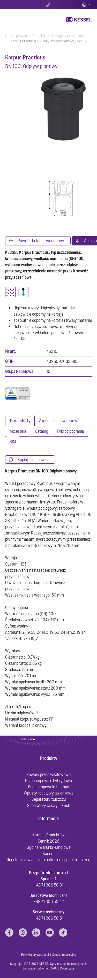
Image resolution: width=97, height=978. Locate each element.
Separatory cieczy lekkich (48, 805)
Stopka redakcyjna (64, 955)
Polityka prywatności (35, 955)
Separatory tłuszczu (49, 799)
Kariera (49, 853)
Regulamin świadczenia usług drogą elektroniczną (48, 859)
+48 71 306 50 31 (48, 885)
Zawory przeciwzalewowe (49, 774)
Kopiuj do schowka (33, 459)
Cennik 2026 (48, 841)
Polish (87, 4)
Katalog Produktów (48, 834)
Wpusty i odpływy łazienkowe (48, 793)
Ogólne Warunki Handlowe (49, 847)
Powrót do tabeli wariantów (41, 240)
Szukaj (19, 4)
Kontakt (48, 4)
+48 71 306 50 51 (48, 918)
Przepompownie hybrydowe (48, 780)
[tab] (20, 420)
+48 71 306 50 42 (48, 901)
